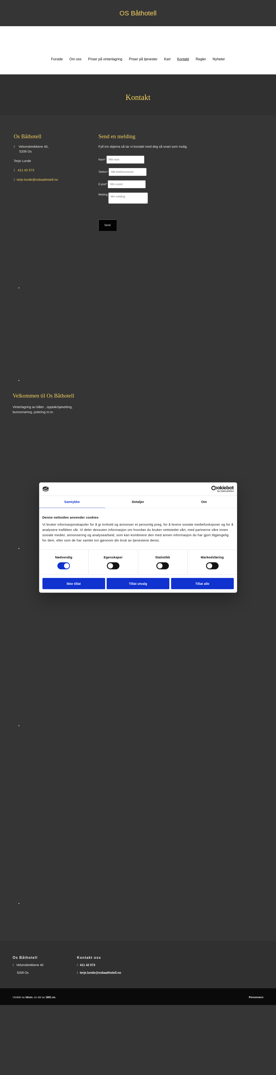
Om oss (75, 59)
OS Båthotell (137, 13)
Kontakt (183, 59)
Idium (29, 997)
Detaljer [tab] (138, 502)
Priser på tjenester (143, 59)
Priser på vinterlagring (105, 59)
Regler (201, 59)
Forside (57, 59)
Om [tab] (204, 502)
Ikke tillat (74, 583)
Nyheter (219, 59)
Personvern (256, 997)
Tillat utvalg (138, 583)
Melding (103, 194)
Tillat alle (202, 583)
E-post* (102, 184)
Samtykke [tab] (72, 502)
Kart (167, 59)
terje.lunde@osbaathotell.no (37, 179)
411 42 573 (26, 170)
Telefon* (103, 171)
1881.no (50, 997)
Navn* (102, 159)
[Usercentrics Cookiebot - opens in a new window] (214, 489)
